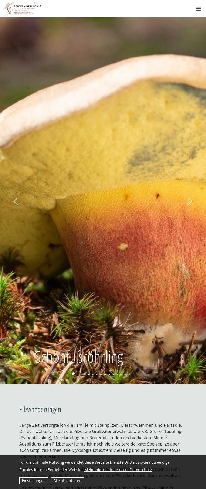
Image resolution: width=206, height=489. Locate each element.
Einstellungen (34, 480)
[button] (15, 200)
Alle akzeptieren (67, 480)
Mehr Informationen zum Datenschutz (118, 469)
